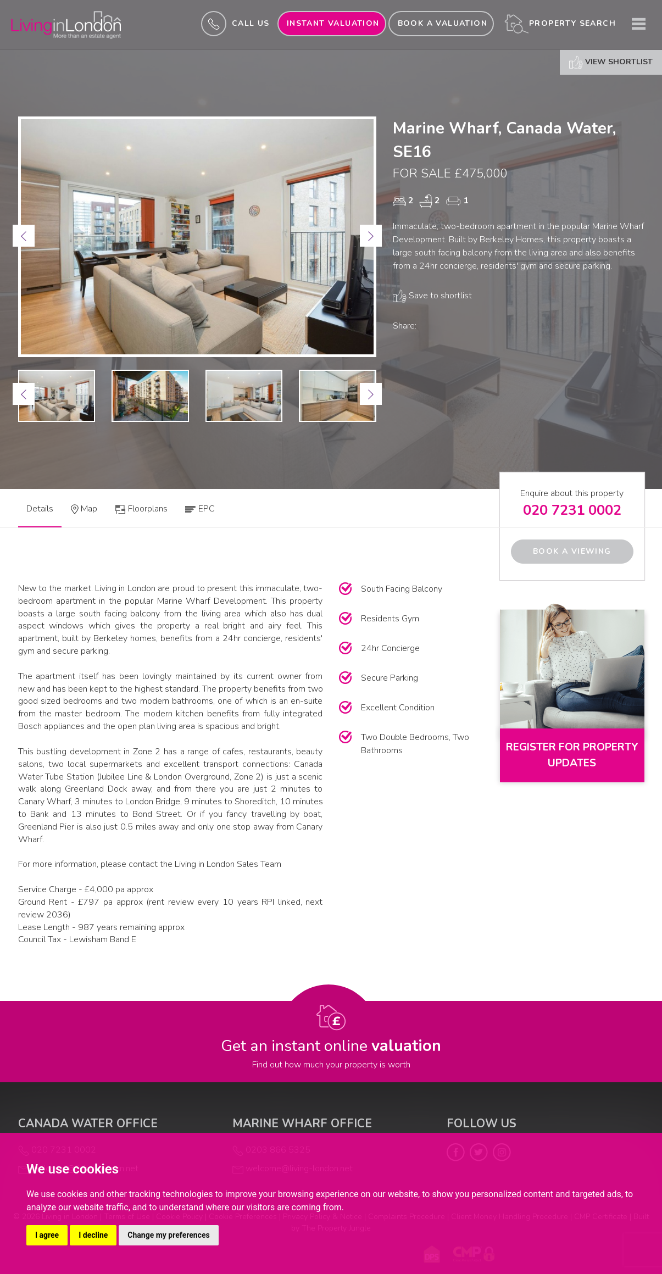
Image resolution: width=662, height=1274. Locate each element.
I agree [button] (47, 1235)
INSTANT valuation (333, 23)
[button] (24, 236)
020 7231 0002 (572, 510)
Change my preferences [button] (168, 1235)
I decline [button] (93, 1235)
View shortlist (611, 62)
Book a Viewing (572, 551)
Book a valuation (442, 23)
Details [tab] (39, 509)
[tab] (84, 512)
